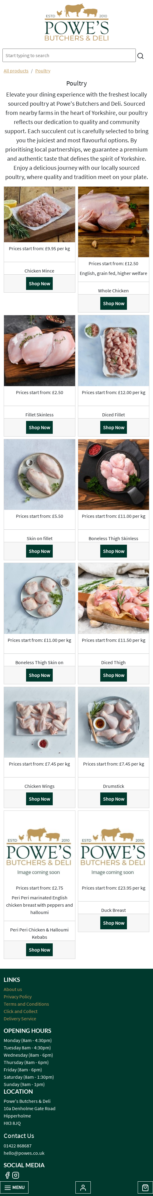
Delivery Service (20, 1018)
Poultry (42, 71)
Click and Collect (20, 1011)
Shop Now (39, 283)
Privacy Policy (18, 996)
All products (16, 71)
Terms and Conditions (26, 1004)
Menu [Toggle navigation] (14, 1187)
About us (13, 989)
